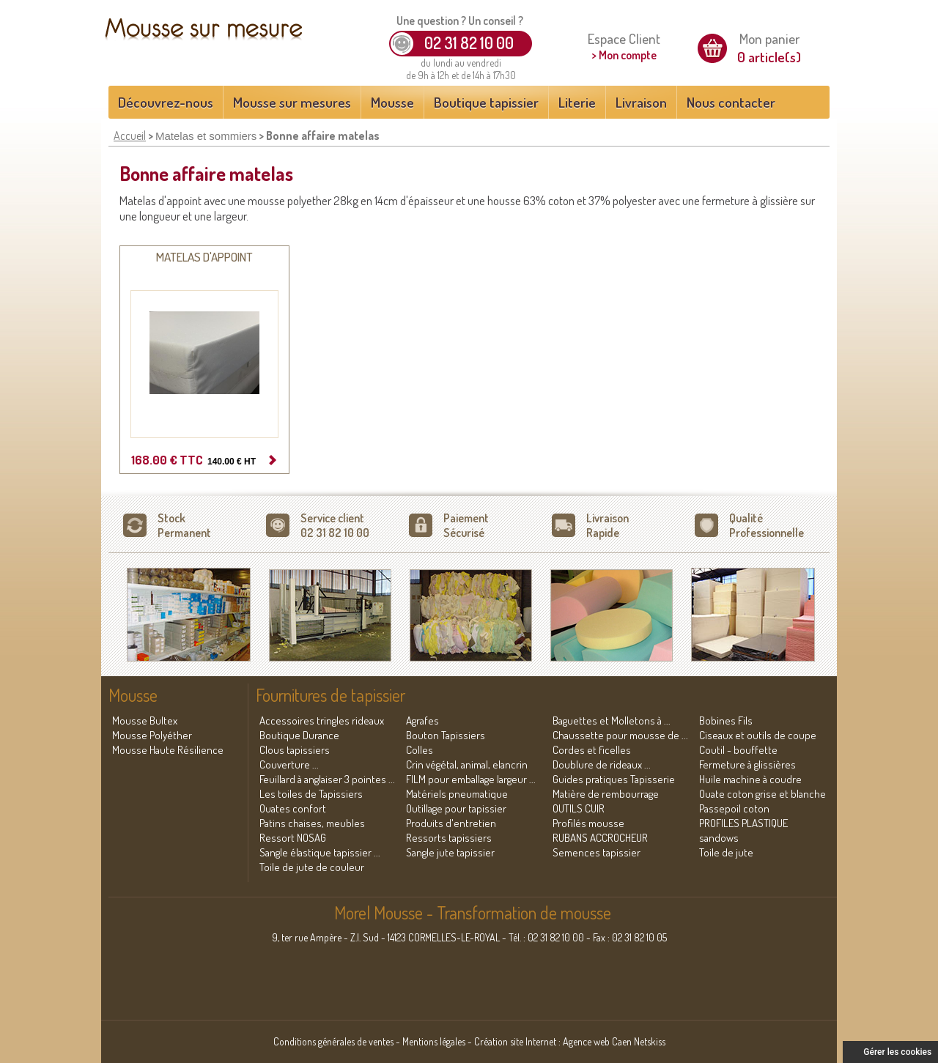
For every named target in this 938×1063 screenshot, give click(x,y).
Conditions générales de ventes (333, 1041)
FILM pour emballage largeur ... (471, 779)
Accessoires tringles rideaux (321, 720)
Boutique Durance (299, 735)
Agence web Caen (597, 1041)
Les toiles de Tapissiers (311, 794)
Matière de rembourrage (606, 794)
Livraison (641, 102)
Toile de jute (726, 852)
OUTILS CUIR (579, 808)
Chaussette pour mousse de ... (620, 735)
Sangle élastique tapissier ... (319, 852)
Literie (577, 102)
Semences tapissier (596, 852)
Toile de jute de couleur (311, 867)
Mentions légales (433, 1041)
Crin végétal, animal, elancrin (467, 764)
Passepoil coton (734, 808)
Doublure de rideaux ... (602, 764)
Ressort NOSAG (292, 838)
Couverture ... (289, 764)
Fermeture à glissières (747, 764)
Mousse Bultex (144, 720)
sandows (719, 838)
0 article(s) (769, 57)
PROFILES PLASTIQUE (743, 823)
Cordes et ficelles (592, 750)
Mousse (392, 102)
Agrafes (422, 720)
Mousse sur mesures (292, 102)
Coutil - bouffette (738, 750)
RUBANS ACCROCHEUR (600, 838)
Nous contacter (731, 102)
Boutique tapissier (486, 102)
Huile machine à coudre (750, 779)
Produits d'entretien (451, 823)
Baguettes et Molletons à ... (612, 720)
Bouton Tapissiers (445, 735)
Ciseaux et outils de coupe (757, 735)
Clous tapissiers (294, 750)
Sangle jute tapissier (450, 852)
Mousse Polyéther (152, 735)
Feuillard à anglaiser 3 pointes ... (327, 779)
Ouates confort (292, 808)
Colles (419, 750)
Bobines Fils (726, 720)
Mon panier (769, 38)
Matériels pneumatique (457, 794)
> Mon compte (624, 55)
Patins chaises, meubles (312, 823)
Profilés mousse (588, 823)
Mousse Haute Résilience (168, 750)
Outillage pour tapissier (456, 808)
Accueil (130, 135)
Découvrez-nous (165, 102)
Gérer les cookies (897, 1052)
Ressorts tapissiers (449, 838)
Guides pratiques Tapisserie (614, 779)
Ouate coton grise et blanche (762, 794)
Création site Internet (515, 1041)
